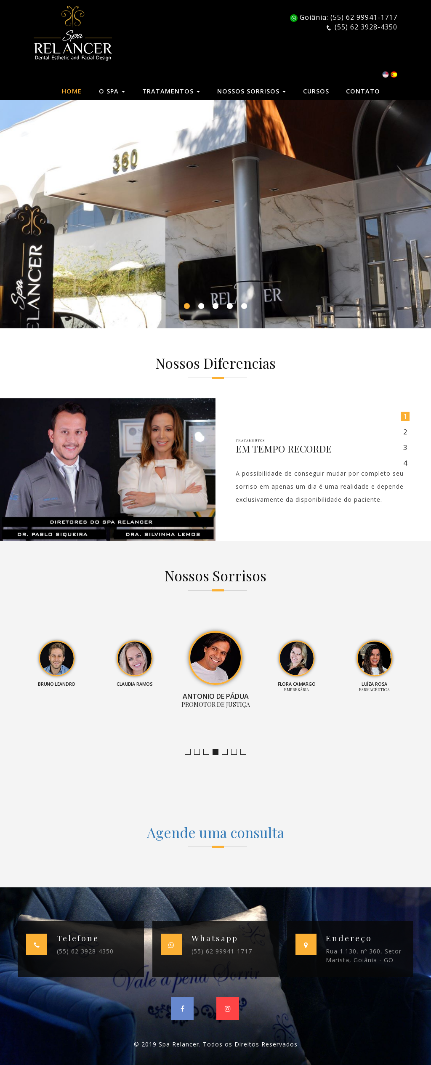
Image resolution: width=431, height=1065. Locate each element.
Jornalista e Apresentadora (190, 752)
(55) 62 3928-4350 (85, 951)
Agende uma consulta (215, 832)
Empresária (227, 752)
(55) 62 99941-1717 (222, 951)
